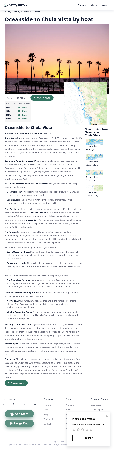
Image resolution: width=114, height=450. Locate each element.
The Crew (48, 405)
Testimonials (50, 419)
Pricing (69, 409)
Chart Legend (97, 409)
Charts (94, 5)
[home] (19, 5)
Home (7, 12)
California (15, 12)
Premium (82, 5)
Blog (46, 414)
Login (104, 5)
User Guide (96, 405)
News (46, 409)
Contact (47, 424)
